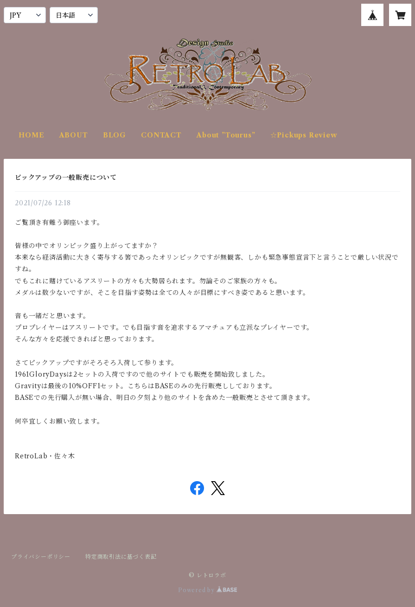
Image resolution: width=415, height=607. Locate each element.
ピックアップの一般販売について (66, 177)
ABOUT (73, 135)
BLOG (114, 135)
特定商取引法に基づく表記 (121, 556)
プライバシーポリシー (40, 556)
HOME (31, 135)
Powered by (207, 590)
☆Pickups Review (304, 135)
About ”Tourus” (226, 135)
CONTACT (161, 135)
